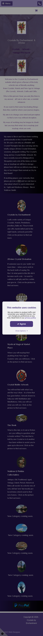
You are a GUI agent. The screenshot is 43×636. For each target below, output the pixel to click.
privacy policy (30, 318)
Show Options (21, 331)
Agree (21, 323)
